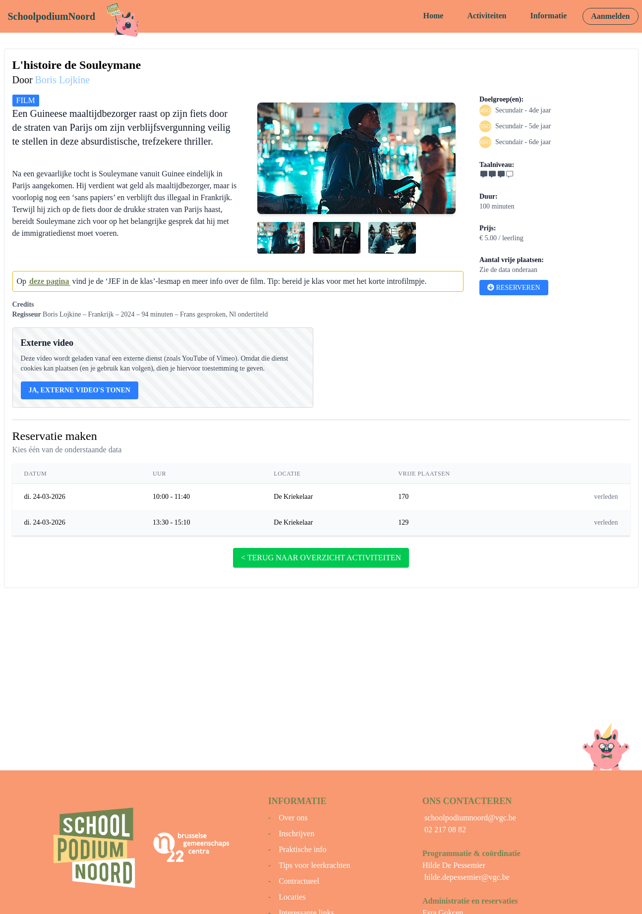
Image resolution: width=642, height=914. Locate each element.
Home (433, 15)
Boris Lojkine (62, 79)
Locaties (292, 897)
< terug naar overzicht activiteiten (321, 557)
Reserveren (513, 287)
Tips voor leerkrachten (314, 865)
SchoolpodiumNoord (52, 16)
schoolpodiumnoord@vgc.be (470, 817)
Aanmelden (610, 16)
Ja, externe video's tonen (79, 390)
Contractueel (299, 881)
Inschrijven (296, 833)
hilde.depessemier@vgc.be (467, 877)
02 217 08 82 (445, 829)
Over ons (293, 817)
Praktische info (302, 849)
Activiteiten (486, 15)
